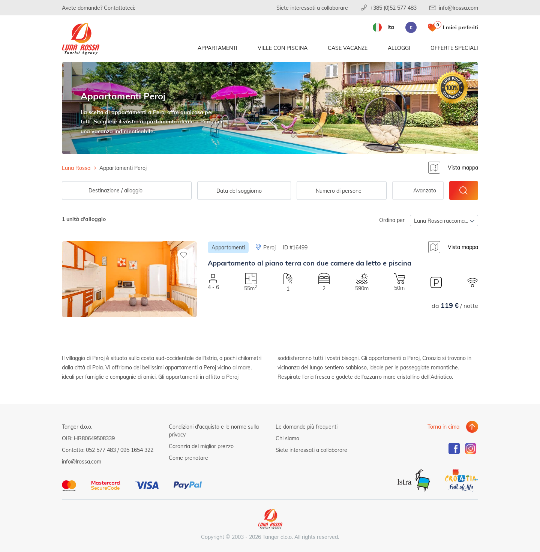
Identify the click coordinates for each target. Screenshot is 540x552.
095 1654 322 (136, 449)
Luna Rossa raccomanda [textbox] (444, 220)
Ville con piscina (283, 47)
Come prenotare (188, 457)
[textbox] (341, 191)
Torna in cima (443, 426)
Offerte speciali (454, 47)
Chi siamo (287, 438)
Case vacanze (348, 47)
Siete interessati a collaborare (312, 7)
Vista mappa (463, 167)
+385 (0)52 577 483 (393, 7)
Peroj (269, 247)
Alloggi (399, 47)
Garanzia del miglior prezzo (201, 446)
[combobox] (342, 190)
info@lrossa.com (458, 7)
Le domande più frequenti (307, 426)
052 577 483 (101, 449)
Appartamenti (217, 47)
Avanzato (424, 190)
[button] (129, 325)
